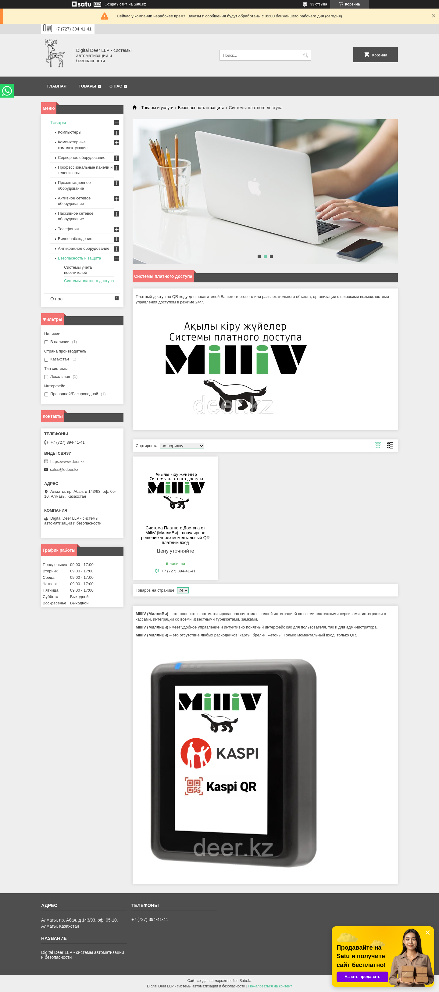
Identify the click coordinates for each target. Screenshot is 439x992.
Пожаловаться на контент (270, 986)
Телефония (68, 229)
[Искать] (305, 55)
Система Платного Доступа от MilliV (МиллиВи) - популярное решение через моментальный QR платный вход (175, 535)
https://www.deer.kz (67, 461)
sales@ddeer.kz (64, 469)
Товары (87, 86)
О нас (115, 86)
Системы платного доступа (89, 280)
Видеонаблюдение (75, 238)
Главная (56, 86)
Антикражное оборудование (83, 248)
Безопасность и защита (201, 107)
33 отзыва (318, 4)
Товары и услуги (157, 107)
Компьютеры (69, 132)
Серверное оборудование (81, 157)
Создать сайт (116, 4)
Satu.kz (245, 981)
